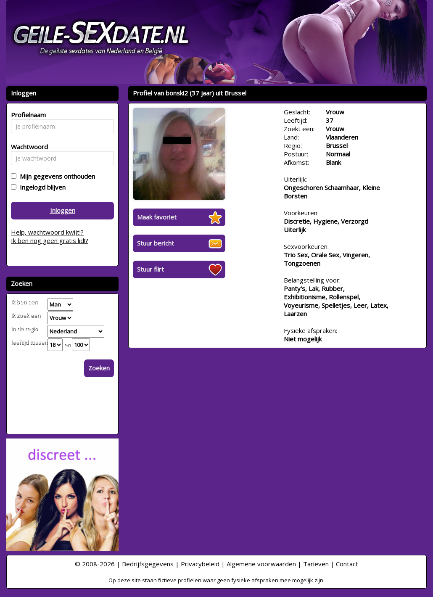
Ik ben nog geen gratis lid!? (49, 240)
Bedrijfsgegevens (148, 564)
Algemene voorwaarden (261, 564)
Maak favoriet (157, 217)
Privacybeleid (200, 564)
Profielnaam (27, 115)
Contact (347, 564)
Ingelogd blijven (41, 187)
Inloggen (62, 210)
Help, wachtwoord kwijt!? (47, 232)
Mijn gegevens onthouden (55, 176)
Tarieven (316, 564)
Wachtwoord (27, 147)
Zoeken (99, 368)
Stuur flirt (150, 269)
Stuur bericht (155, 243)
